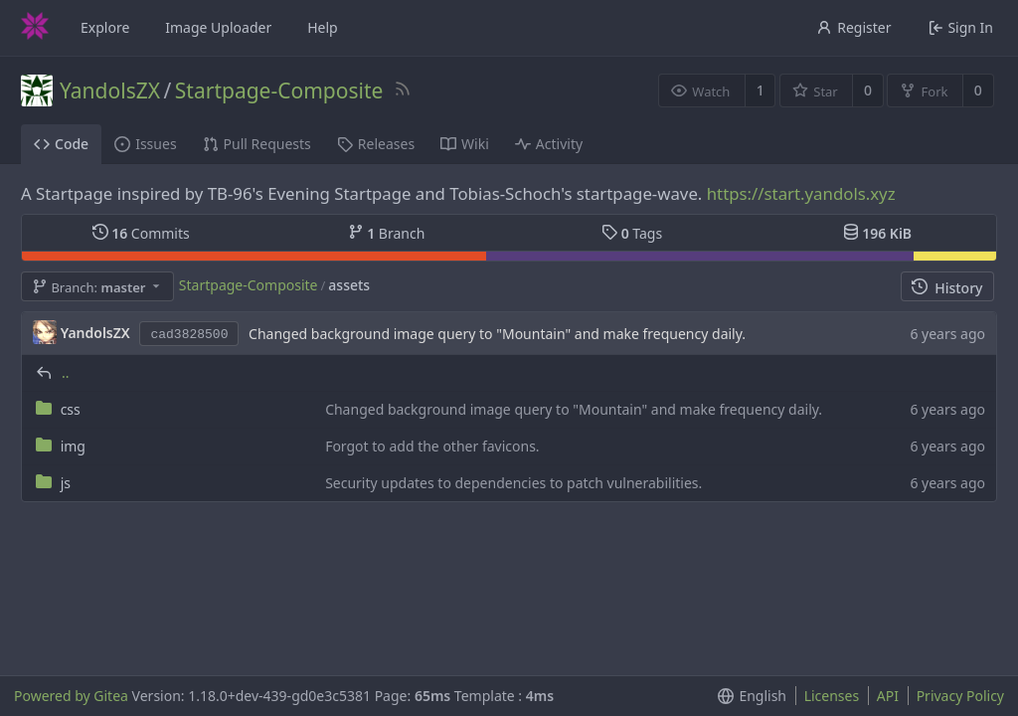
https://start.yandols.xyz (801, 193)
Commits (141, 233)
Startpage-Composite (279, 90)
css (71, 409)
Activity (549, 143)
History (947, 287)
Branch (386, 233)
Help (322, 27)
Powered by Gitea (71, 695)
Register (853, 27)
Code (61, 143)
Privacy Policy (960, 695)
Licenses (832, 695)
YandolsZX (110, 90)
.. (66, 372)
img (73, 446)
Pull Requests (257, 143)
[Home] (35, 28)
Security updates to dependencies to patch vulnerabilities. (513, 482)
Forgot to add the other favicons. (432, 446)
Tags (631, 233)
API (888, 695)
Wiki (464, 143)
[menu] (748, 696)
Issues (145, 143)
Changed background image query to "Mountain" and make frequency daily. (497, 333)
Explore (105, 27)
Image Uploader (218, 27)
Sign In (961, 27)
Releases (376, 143)
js (66, 482)
